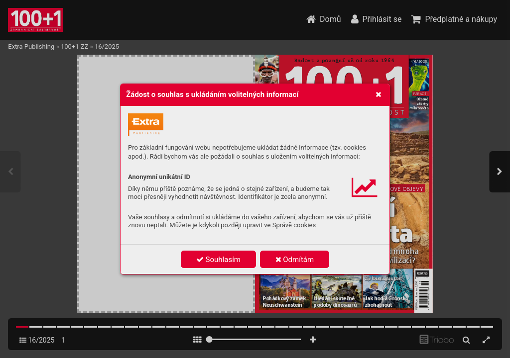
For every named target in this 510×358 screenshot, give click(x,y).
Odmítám (294, 259)
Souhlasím (218, 259)
